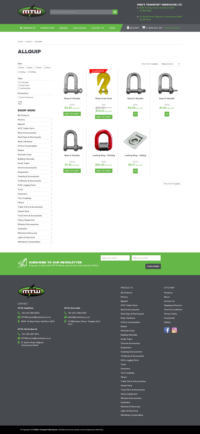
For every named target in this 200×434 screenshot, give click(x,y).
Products (29, 28)
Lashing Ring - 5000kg (103, 155)
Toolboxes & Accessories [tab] (29, 180)
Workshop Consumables (132, 415)
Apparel (124, 301)
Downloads (169, 318)
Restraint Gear (128, 330)
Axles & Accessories (130, 309)
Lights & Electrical (129, 411)
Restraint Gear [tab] (25, 154)
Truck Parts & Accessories (133, 389)
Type (20, 78)
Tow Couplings (127, 373)
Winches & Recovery (130, 406)
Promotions (47, 28)
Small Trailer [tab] (23, 163)
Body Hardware (128, 318)
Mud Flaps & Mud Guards (132, 313)
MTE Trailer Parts (129, 305)
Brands (63, 28)
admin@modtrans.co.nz (79, 317)
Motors (124, 297)
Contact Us (97, 28)
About (167, 297)
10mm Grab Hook (103, 98)
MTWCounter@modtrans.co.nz (36, 317)
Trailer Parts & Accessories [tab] (30, 207)
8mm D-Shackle (72, 155)
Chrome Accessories (130, 343)
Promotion (23, 93)
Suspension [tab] (23, 172)
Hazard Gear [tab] (23, 211)
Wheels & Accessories (131, 398)
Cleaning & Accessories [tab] (28, 176)
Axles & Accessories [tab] (27, 132)
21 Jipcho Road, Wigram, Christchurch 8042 (160, 16)
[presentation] (122, 266)
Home (20, 42)
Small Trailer (126, 339)
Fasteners (125, 368)
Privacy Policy (170, 313)
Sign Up (176, 28)
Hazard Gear (126, 385)
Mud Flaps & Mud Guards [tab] (29, 137)
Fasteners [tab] (22, 194)
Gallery (167, 322)
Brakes (124, 326)
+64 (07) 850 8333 (30, 313)
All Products (126, 292)
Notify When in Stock (135, 114)
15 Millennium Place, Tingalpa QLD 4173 (84, 322)
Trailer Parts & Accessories (133, 381)
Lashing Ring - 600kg (135, 155)
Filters (124, 377)
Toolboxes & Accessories (132, 356)
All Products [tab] (23, 115)
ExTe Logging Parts (130, 360)
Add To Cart (72, 114)
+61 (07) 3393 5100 (77, 313)
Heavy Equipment (129, 394)
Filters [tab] (21, 202)
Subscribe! (153, 266)
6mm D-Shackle (167, 98)
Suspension (126, 347)
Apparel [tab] (21, 124)
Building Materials (129, 335)
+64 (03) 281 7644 (30, 334)
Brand (29, 42)
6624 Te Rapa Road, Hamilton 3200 (156, 7)
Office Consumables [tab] (27, 146)
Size (20, 63)
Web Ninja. (100, 430)
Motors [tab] (21, 119)
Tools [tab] (20, 189)
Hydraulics (125, 402)
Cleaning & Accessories (131, 351)
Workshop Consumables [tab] (29, 241)
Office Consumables (130, 322)
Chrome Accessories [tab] (27, 167)
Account (134, 28)
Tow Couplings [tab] (24, 198)
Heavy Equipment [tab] (26, 220)
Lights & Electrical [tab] (26, 237)
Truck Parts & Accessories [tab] (30, 215)
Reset (20, 103)
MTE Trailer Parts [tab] (26, 128)
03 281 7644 (145, 19)
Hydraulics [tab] (22, 228)
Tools (123, 364)
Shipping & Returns (173, 305)
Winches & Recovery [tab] (27, 233)
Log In (168, 28)
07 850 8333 (145, 10)
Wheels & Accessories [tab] (28, 224)
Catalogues (79, 28)
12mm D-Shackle (135, 98)
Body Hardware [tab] (25, 141)
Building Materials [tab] (26, 159)
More (112, 28)
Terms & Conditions (173, 309)
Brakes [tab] (21, 150)
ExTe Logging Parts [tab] (27, 185)
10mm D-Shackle (72, 98)
